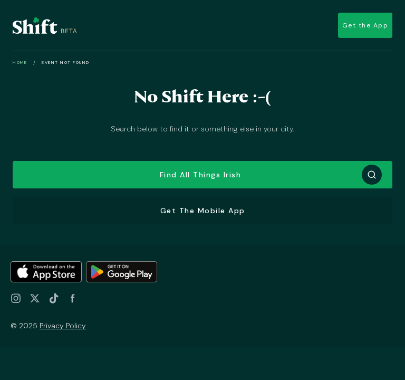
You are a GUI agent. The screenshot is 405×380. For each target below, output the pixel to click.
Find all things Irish (201, 174)
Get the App (365, 25)
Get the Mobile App (202, 210)
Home (20, 62)
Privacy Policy (63, 325)
